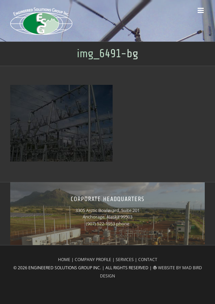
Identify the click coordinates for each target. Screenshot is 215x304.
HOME (64, 259)
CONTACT (147, 259)
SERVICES (125, 259)
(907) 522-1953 (100, 224)
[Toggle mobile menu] (201, 10)
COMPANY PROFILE (93, 259)
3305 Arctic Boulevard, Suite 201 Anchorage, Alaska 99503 (107, 213)
